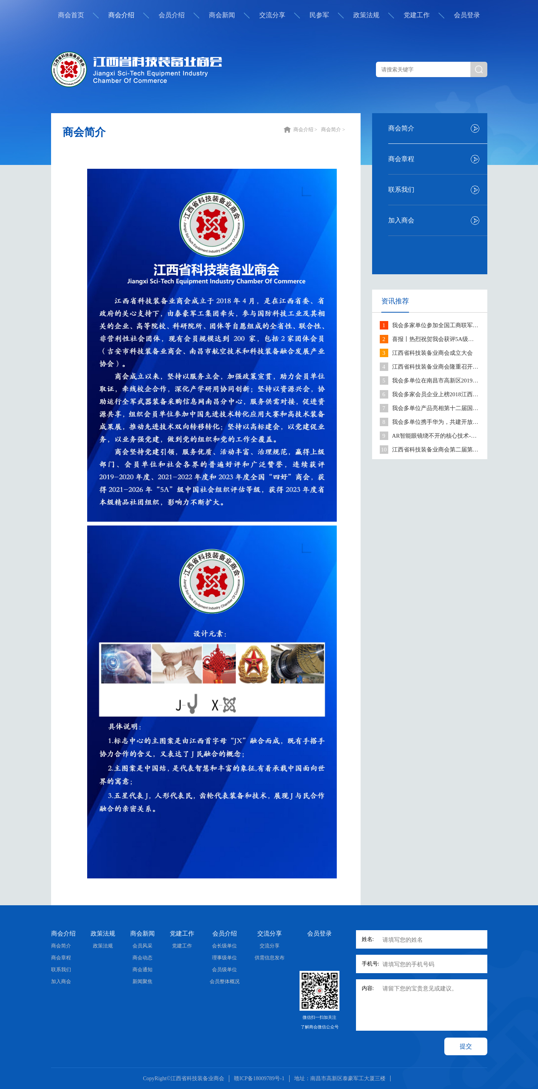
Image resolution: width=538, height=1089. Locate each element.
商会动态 (142, 957)
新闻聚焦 (142, 981)
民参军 (319, 15)
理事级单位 (224, 957)
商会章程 (401, 159)
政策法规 (366, 15)
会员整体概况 (225, 981)
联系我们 (401, 189)
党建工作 (417, 15)
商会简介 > (333, 129)
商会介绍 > (306, 129)
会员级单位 (224, 969)
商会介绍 (121, 15)
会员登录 (467, 15)
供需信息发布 (270, 957)
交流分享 (272, 15)
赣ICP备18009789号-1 (259, 1078)
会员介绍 (172, 15)
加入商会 (401, 220)
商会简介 (401, 128)
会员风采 (142, 946)
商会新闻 (222, 15)
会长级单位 (224, 946)
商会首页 (71, 15)
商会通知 (142, 969)
